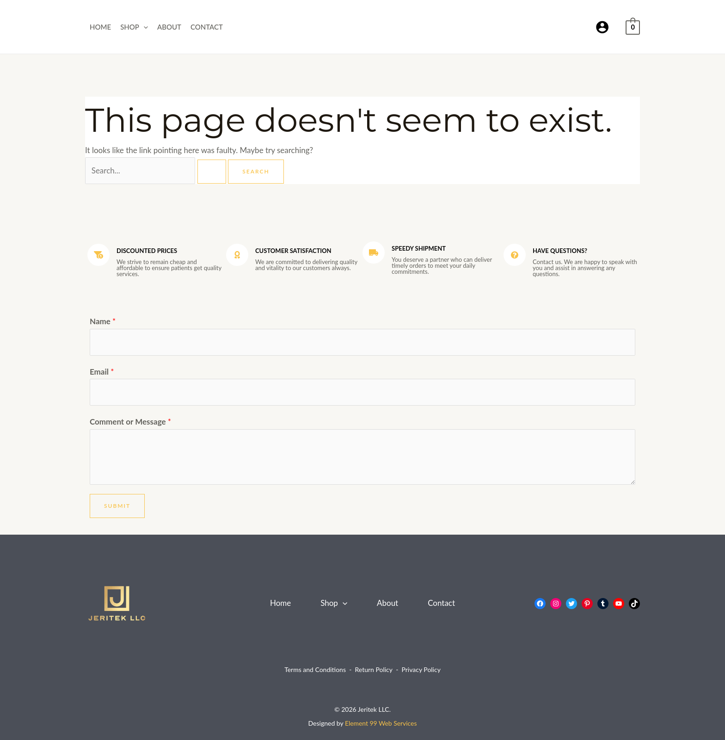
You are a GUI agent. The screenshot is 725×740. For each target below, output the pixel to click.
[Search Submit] (211, 172)
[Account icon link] (602, 27)
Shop (134, 27)
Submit (117, 505)
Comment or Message (130, 421)
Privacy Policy (420, 670)
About (169, 27)
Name (103, 321)
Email (102, 371)
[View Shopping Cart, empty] (633, 26)
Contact (206, 27)
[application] (143, 27)
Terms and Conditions (315, 670)
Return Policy (374, 670)
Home (100, 27)
